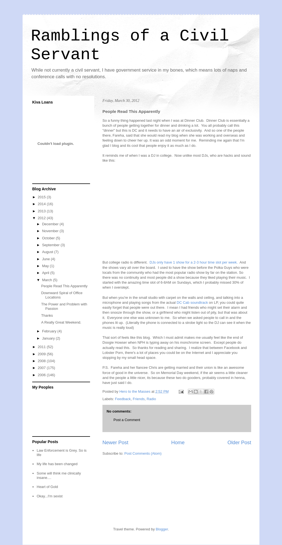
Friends (139, 399)
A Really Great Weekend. (61, 322)
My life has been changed (57, 464)
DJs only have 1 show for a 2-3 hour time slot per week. (193, 262)
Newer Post (115, 442)
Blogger (162, 529)
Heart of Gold (47, 487)
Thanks (47, 315)
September (51, 245)
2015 (42, 197)
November (51, 231)
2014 (42, 204)
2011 (42, 347)
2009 (42, 354)
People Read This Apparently (64, 286)
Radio (151, 399)
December (51, 224)
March (47, 280)
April (46, 273)
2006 (42, 375)
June (46, 259)
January (49, 338)
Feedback (123, 399)
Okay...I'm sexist (50, 496)
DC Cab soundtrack (192, 302)
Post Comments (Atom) (143, 453)
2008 (42, 361)
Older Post (239, 442)
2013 (42, 211)
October (49, 238)
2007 (42, 368)
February (50, 331)
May (46, 266)
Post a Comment (126, 420)
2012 (42, 218)
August (48, 252)
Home (178, 442)
